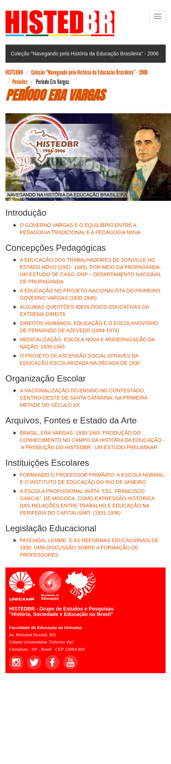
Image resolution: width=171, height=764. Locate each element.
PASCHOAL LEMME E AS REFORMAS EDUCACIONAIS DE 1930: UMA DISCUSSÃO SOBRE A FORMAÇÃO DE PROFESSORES (89, 547)
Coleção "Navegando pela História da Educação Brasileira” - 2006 (89, 72)
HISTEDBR (14, 72)
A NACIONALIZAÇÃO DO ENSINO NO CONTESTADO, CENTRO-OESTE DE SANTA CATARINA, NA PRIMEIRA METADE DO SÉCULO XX (83, 398)
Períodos (20, 82)
